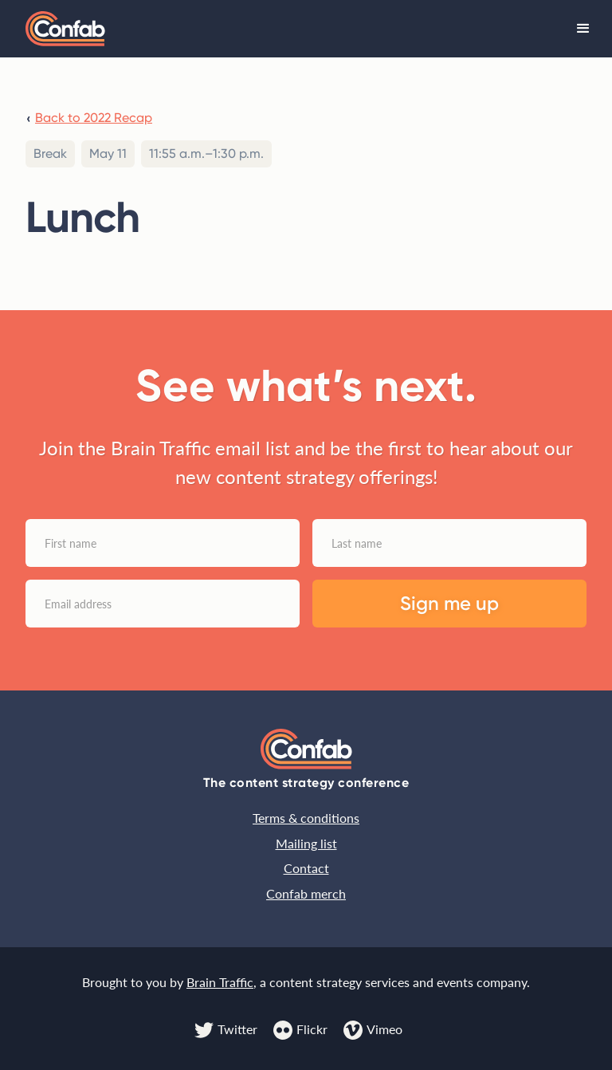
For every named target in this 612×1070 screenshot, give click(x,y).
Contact (306, 868)
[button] (583, 28)
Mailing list (306, 843)
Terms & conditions (306, 817)
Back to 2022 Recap (93, 117)
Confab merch (306, 893)
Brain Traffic (219, 982)
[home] (65, 29)
